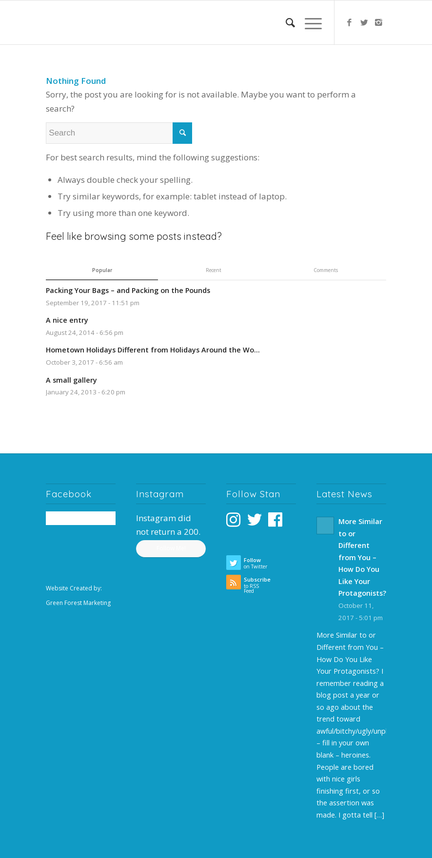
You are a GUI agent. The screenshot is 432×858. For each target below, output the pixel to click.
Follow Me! (171, 548)
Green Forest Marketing (78, 603)
